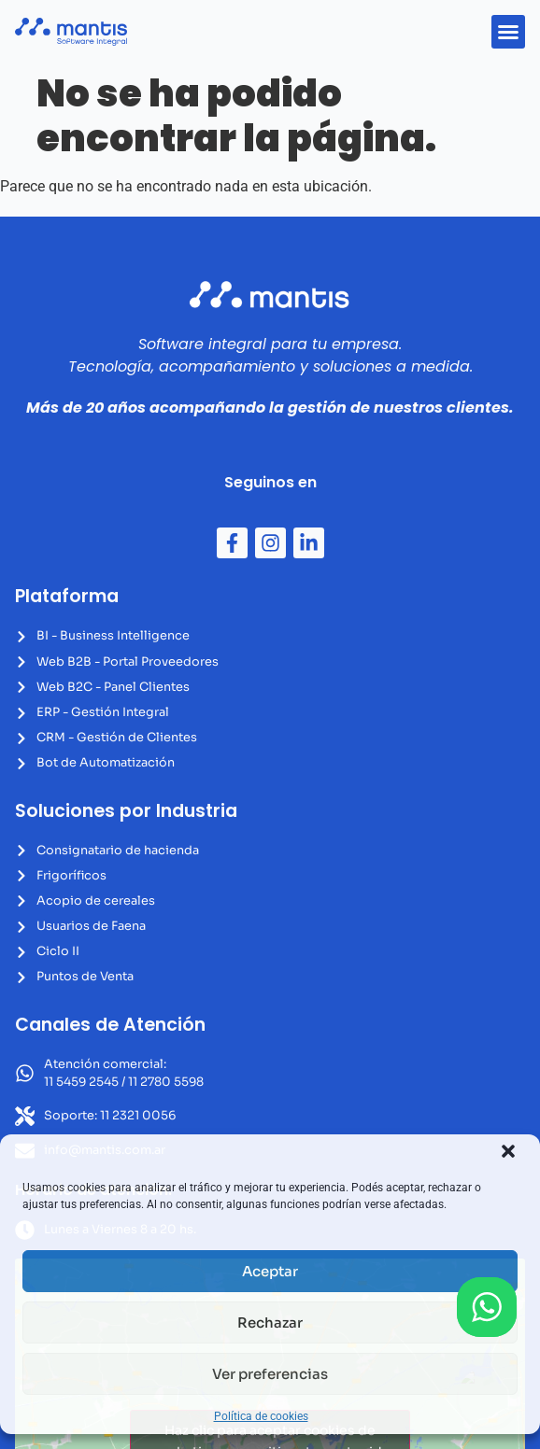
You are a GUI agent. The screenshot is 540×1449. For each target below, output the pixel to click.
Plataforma (67, 596)
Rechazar (270, 1322)
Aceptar (270, 1271)
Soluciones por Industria (126, 810)
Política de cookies (261, 1416)
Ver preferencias (270, 1374)
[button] (508, 1151)
